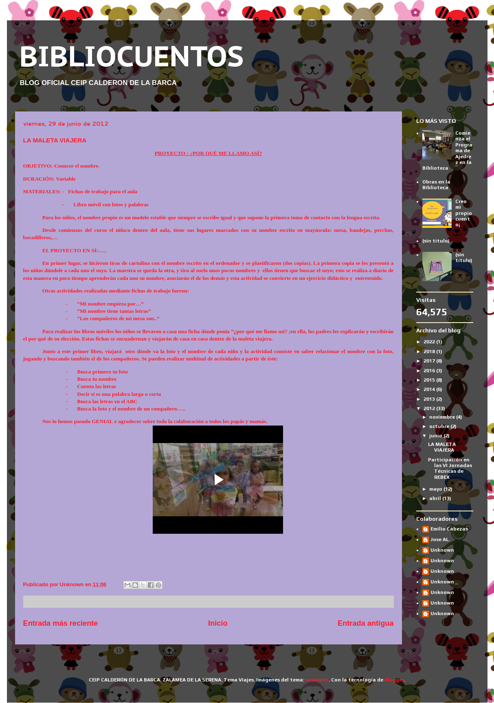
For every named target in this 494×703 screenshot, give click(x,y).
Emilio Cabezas (449, 529)
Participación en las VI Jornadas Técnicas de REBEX (450, 468)
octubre (439, 426)
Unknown (442, 550)
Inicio (218, 623)
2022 (430, 342)
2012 (430, 408)
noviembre (442, 417)
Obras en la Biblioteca (436, 184)
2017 (430, 361)
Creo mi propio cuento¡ (463, 213)
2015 (430, 380)
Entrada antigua (365, 623)
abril (435, 498)
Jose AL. (440, 539)
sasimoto (317, 680)
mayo (436, 489)
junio (436, 436)
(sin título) (436, 241)
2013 (430, 399)
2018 (430, 351)
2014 (430, 389)
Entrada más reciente (60, 623)
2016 (430, 370)
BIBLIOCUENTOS (131, 55)
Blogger (394, 680)
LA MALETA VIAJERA (442, 447)
